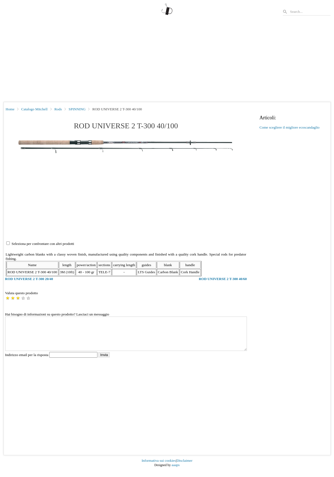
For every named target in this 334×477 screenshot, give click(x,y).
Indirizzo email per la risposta (52, 361)
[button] (126, 146)
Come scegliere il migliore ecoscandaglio (289, 127)
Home (10, 109)
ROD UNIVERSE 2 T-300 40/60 (223, 279)
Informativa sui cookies (159, 467)
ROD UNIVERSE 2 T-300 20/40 (29, 279)
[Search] (310, 11)
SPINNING (77, 109)
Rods (58, 109)
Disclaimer (184, 467)
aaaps (175, 471)
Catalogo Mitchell (34, 109)
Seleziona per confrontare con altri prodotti (43, 244)
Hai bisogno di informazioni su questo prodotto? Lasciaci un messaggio (57, 314)
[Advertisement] (167, 61)
